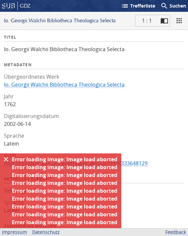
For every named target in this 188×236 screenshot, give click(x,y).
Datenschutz (46, 232)
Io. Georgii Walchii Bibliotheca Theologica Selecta (64, 84)
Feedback (175, 232)
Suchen (173, 6)
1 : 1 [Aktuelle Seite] (147, 20)
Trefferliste (138, 6)
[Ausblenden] (6, 159)
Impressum (14, 232)
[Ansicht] (179, 21)
